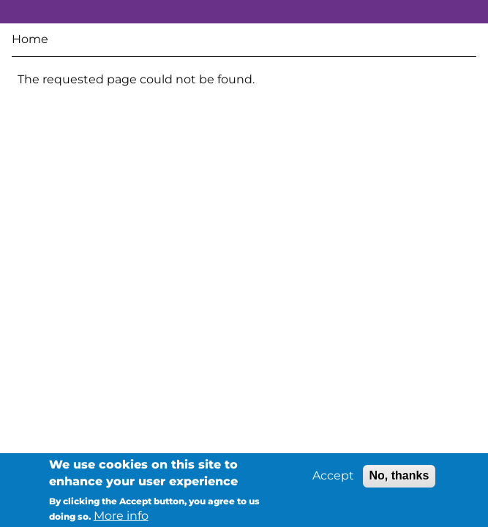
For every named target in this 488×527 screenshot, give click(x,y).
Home (30, 39)
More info (121, 516)
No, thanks (399, 477)
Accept (333, 477)
